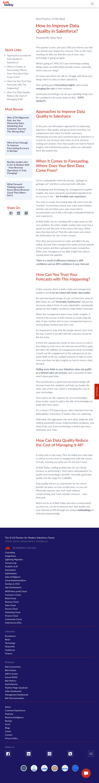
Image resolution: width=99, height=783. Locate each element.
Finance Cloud (11, 615)
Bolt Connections (13, 666)
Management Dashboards (16, 694)
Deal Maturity (11, 684)
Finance (8, 653)
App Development (13, 587)
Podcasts (9, 714)
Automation (10, 570)
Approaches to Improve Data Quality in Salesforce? (19, 59)
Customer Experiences (15, 710)
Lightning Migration (14, 559)
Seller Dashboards (13, 691)
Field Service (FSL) (13, 622)
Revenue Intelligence (14, 717)
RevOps (8, 721)
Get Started (97, 391)
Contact (8, 735)
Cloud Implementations (15, 580)
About (8, 707)
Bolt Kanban (10, 670)
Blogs (7, 728)
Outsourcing (10, 563)
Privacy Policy (11, 738)
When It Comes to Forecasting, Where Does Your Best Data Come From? (17, 71)
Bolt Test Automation (14, 698)
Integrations (10, 556)
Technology (10, 643)
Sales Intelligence (12, 577)
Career (8, 731)
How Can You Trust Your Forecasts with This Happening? (19, 84)
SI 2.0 (7, 724)
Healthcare (10, 650)
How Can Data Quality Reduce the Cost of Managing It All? (18, 96)
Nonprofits (10, 646)
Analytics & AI (11, 566)
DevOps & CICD (12, 584)
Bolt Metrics (10, 680)
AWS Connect (11, 673)
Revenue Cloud (12, 602)
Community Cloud (13, 619)
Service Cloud (11, 608)
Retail (7, 639)
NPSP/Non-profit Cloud (16, 591)
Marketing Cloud (12, 612)
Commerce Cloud (13, 595)
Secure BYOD (11, 677)
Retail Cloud (10, 598)
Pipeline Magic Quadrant (16, 687)
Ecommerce (10, 636)
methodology (84, 510)
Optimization (11, 573)
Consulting (10, 552)
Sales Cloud (10, 605)
